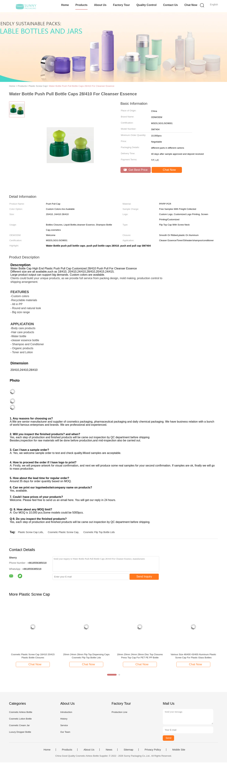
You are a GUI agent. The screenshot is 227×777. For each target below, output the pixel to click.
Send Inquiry (144, 576)
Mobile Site (178, 749)
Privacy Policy (153, 749)
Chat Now (190, 4)
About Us (100, 4)
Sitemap (128, 749)
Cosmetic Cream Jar (19, 725)
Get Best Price (135, 169)
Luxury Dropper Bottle (20, 732)
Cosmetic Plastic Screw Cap (63, 532)
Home (65, 4)
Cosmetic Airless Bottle (20, 712)
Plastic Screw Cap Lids (30, 532)
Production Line (119, 712)
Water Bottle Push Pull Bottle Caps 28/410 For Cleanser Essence (81, 86)
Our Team (65, 732)
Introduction (66, 712)
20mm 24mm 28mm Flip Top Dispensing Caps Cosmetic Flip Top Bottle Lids (86, 656)
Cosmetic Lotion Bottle (20, 718)
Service (64, 725)
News (109, 749)
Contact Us (170, 4)
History (63, 718)
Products (81, 4)
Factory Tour (121, 4)
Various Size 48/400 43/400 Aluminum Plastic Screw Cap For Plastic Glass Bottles (193, 656)
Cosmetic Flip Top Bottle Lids (99, 532)
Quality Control (146, 4)
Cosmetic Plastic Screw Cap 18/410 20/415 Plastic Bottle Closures (32, 656)
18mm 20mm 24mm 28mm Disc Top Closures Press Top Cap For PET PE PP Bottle (140, 656)
